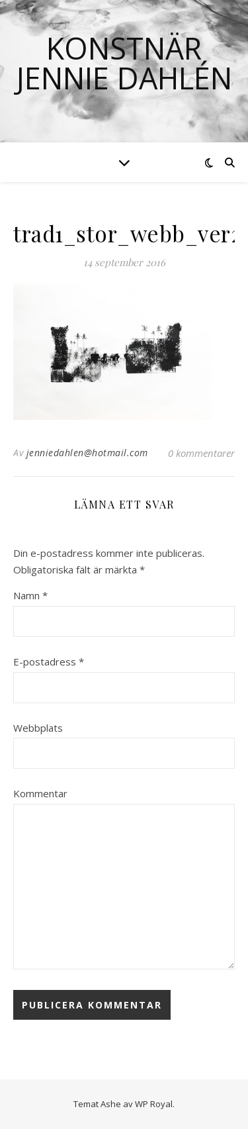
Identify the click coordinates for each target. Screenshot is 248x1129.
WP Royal (154, 1104)
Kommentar (40, 793)
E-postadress (48, 661)
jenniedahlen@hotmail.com (87, 452)
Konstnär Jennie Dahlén (124, 63)
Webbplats (38, 727)
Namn (30, 595)
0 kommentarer (201, 453)
